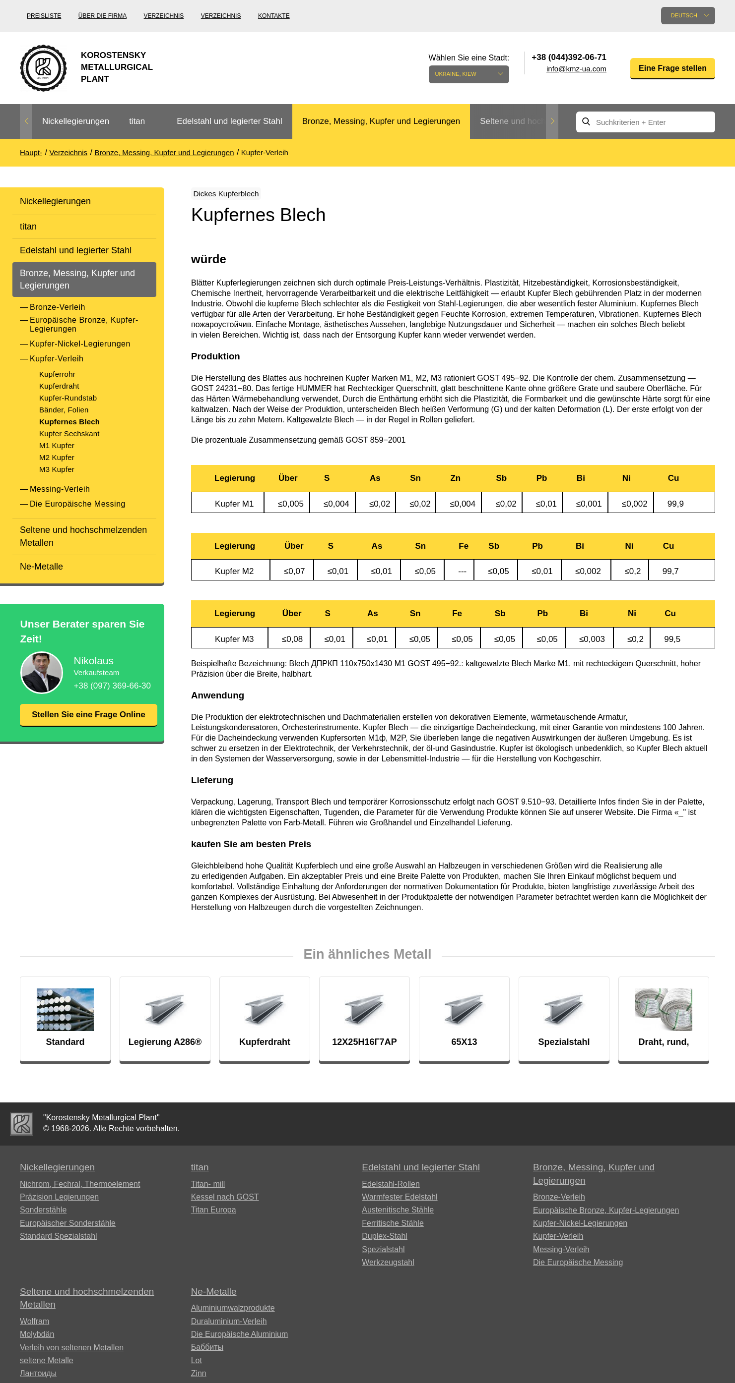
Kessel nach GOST (225, 1203)
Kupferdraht (59, 386)
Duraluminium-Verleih (229, 1327)
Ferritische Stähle (393, 1229)
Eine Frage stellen (673, 68)
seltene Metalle (46, 1366)
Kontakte (274, 15)
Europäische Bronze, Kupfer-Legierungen (84, 324)
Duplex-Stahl (384, 1242)
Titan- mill (208, 1190)
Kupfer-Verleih (56, 358)
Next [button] (552, 121)
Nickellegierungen (75, 121)
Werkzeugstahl (388, 1268)
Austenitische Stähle (398, 1216)
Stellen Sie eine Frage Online (88, 721)
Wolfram (34, 1327)
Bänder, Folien (64, 409)
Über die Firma (102, 15)
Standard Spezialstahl (58, 1242)
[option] (75, 121)
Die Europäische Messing (78, 504)
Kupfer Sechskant (69, 433)
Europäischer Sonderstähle (68, 1229)
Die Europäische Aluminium (239, 1340)
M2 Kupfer (56, 457)
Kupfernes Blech (69, 421)
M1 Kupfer (56, 445)
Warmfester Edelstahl (399, 1203)
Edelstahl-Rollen (391, 1190)
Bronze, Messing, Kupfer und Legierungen (381, 121)
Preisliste (44, 15)
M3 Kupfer (56, 469)
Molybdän (37, 1340)
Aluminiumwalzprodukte (233, 1314)
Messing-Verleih (60, 489)
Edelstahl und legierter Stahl (229, 121)
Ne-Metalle (41, 567)
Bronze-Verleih (57, 307)
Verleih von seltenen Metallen (72, 1353)
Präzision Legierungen (59, 1203)
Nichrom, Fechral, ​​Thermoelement (80, 1190)
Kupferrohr (57, 374)
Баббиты (207, 1353)
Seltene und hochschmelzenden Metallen (83, 536)
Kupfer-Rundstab (68, 398)
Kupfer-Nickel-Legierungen (80, 344)
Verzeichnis (164, 15)
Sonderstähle (43, 1216)
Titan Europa (213, 1216)
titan (137, 121)
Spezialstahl (383, 1255)
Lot (196, 1366)
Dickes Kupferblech (236, 195)
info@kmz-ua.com (576, 68)
